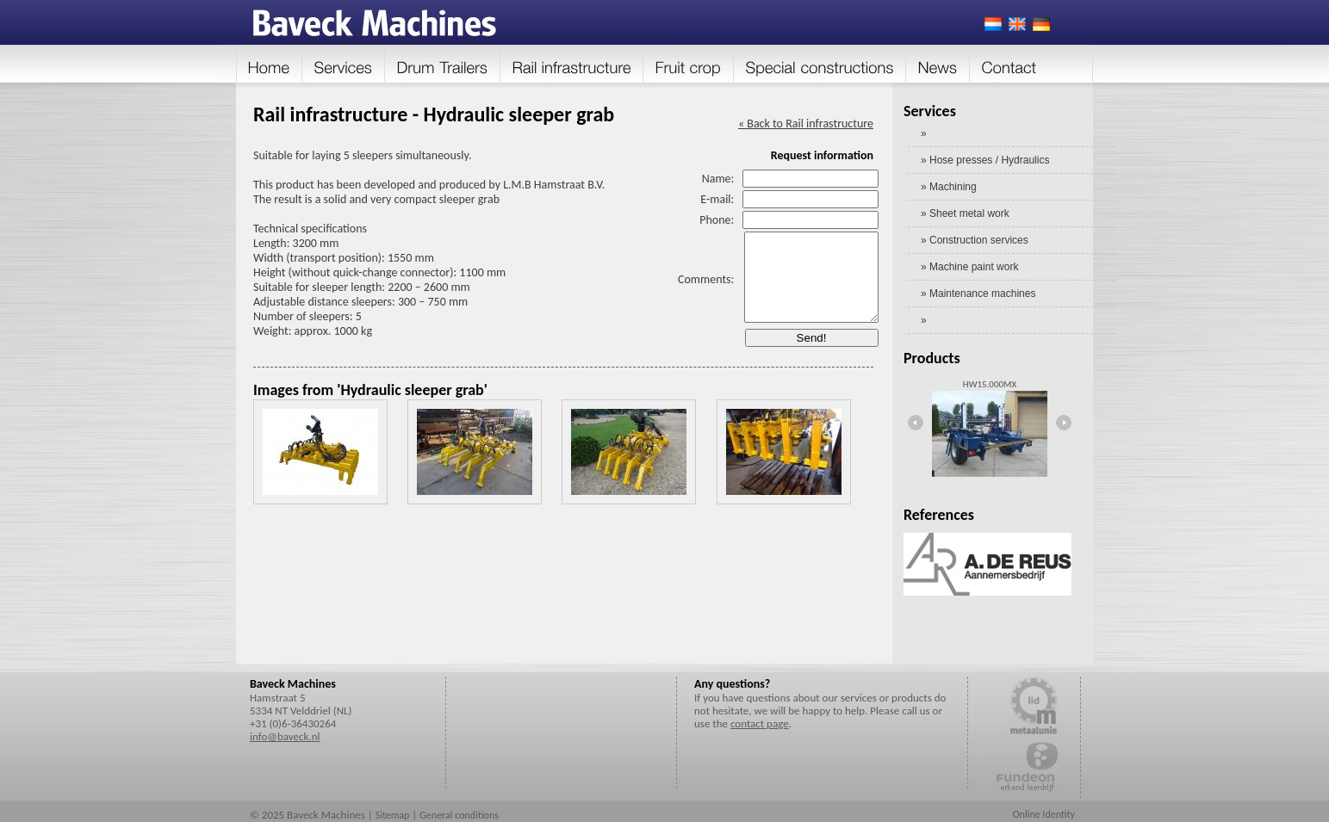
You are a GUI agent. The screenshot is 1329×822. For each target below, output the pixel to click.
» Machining (949, 187)
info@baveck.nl (285, 736)
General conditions (459, 815)
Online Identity (1044, 814)
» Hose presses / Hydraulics (985, 160)
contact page (759, 723)
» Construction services (974, 240)
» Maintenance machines (978, 293)
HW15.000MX (989, 384)
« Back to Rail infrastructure (805, 123)
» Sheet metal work (965, 213)
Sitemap (393, 815)
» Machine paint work (969, 267)
